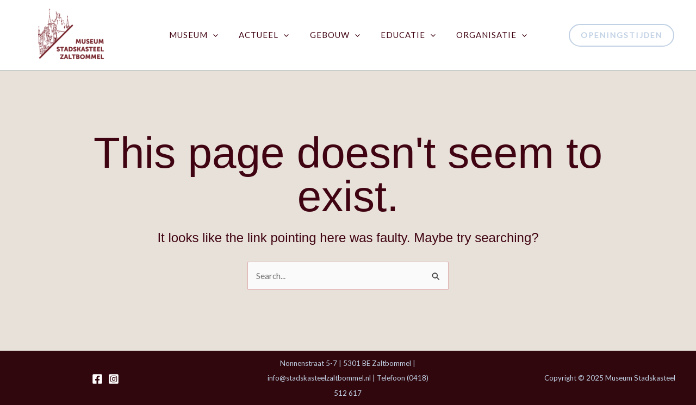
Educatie (403, 35)
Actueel (269, 35)
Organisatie (483, 35)
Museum (202, 35)
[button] (621, 35)
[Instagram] (113, 379)
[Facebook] (97, 379)
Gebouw (335, 35)
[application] (222, 35)
